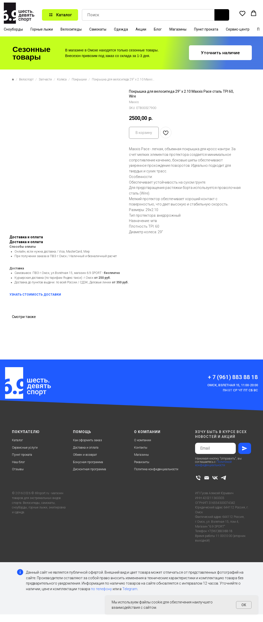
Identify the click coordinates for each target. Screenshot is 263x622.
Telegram (129, 589)
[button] (242, 13)
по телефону (101, 589)
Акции (141, 29)
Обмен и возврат (85, 455)
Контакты (140, 447)
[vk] (215, 478)
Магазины (177, 29)
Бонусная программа (88, 462)
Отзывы (18, 469)
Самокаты (97, 29)
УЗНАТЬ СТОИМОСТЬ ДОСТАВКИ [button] (35, 294)
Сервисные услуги (25, 447)
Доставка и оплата (85, 447)
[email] (206, 478)
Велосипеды (71, 29)
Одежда (121, 29)
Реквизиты (141, 462)
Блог (158, 29)
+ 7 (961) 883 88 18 (233, 377)
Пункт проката (206, 29)
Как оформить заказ (87, 440)
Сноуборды (13, 29)
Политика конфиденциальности (156, 469)
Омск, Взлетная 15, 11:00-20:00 (232, 385)
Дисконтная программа (89, 469)
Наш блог (18, 462)
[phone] (198, 478)
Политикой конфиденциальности (213, 463)
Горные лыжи (42, 29)
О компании (142, 440)
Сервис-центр (238, 29)
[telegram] (223, 478)
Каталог (17, 440)
